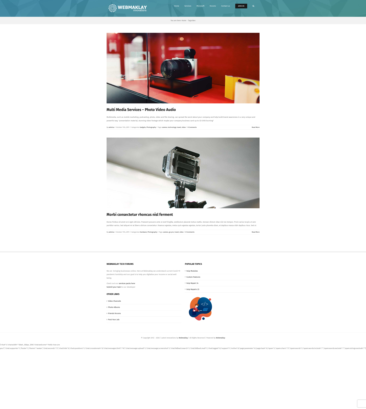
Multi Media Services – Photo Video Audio (141, 109)
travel (179, 127)
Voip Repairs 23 (192, 289)
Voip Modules (192, 271)
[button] (253, 6)
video (184, 127)
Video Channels (114, 301)
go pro (171, 232)
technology (172, 127)
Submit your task (114, 287)
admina (111, 127)
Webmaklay (183, 338)
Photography (151, 127)
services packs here (127, 283)
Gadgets (143, 127)
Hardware (143, 232)
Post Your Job (113, 319)
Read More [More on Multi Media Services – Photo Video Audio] (256, 127)
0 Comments (192, 127)
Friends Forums (114, 313)
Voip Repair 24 (192, 283)
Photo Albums (114, 307)
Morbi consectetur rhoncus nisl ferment (140, 214)
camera (164, 127)
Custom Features (193, 277)
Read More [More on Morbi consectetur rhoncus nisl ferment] (256, 232)
